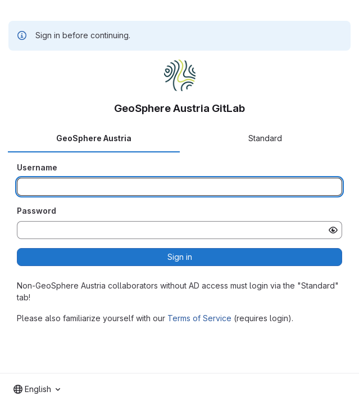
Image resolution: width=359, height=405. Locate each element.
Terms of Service (199, 318)
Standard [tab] (265, 138)
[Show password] (333, 230)
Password (36, 210)
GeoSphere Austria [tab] (93, 138)
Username (37, 167)
